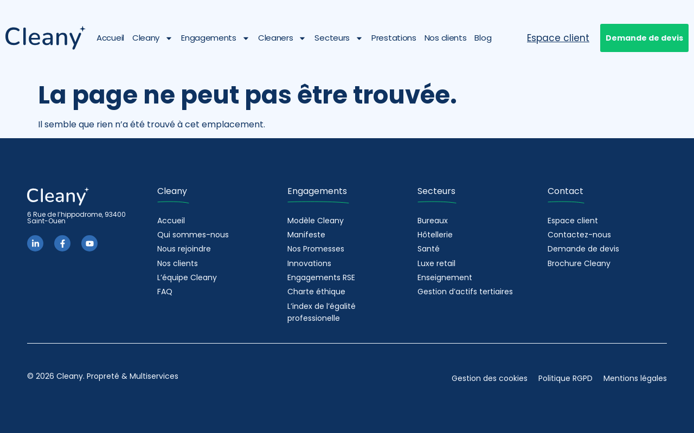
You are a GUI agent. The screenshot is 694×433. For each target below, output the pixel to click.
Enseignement (444, 277)
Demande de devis (583, 248)
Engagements (215, 38)
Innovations (309, 263)
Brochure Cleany (579, 263)
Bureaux (432, 220)
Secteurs (338, 38)
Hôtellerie (435, 234)
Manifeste (306, 234)
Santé (428, 248)
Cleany (152, 38)
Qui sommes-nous (193, 234)
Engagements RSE (321, 277)
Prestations (393, 37)
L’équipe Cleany (187, 277)
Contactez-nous (579, 234)
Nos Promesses (315, 248)
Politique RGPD (565, 378)
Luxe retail (436, 263)
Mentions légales (635, 378)
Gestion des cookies (490, 378)
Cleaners (282, 38)
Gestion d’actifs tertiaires (465, 291)
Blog (482, 37)
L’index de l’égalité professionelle (321, 312)
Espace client (573, 220)
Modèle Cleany (315, 220)
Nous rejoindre (184, 248)
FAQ (164, 291)
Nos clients (446, 37)
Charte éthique (316, 291)
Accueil (110, 37)
